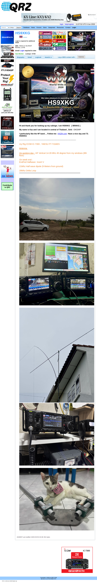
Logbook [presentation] (38, 57)
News (33, 27)
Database (26, 27)
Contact (67, 27)
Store (45, 27)
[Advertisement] (38, 559)
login (61, 24)
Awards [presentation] (48, 57)
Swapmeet (51, 27)
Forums (39, 27)
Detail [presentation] (30, 57)
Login (74, 27)
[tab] (21, 57)
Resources (60, 27)
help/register (69, 24)
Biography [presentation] (20, 57)
